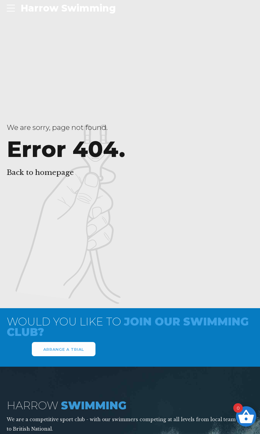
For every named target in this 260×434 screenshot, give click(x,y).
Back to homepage (40, 172)
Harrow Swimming (68, 8)
